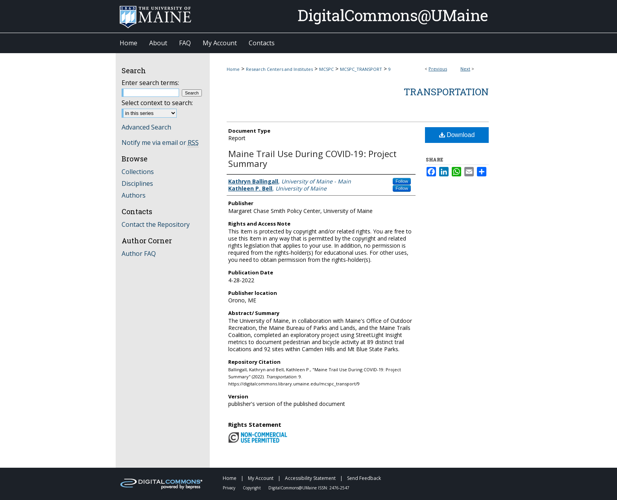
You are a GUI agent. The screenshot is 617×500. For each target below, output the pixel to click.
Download (457, 134)
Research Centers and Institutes (279, 69)
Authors (134, 195)
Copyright (252, 488)
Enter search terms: (150, 82)
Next (465, 69)
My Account (261, 478)
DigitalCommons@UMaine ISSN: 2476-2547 (308, 488)
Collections (138, 171)
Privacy (229, 488)
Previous (438, 69)
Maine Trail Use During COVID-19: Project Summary (312, 158)
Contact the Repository (156, 224)
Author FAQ (139, 253)
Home (233, 69)
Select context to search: (157, 102)
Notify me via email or (160, 142)
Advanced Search (146, 127)
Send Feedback (364, 478)
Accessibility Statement (311, 478)
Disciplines (137, 183)
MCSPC (326, 69)
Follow (401, 181)
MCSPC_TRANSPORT (361, 69)
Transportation (446, 91)
